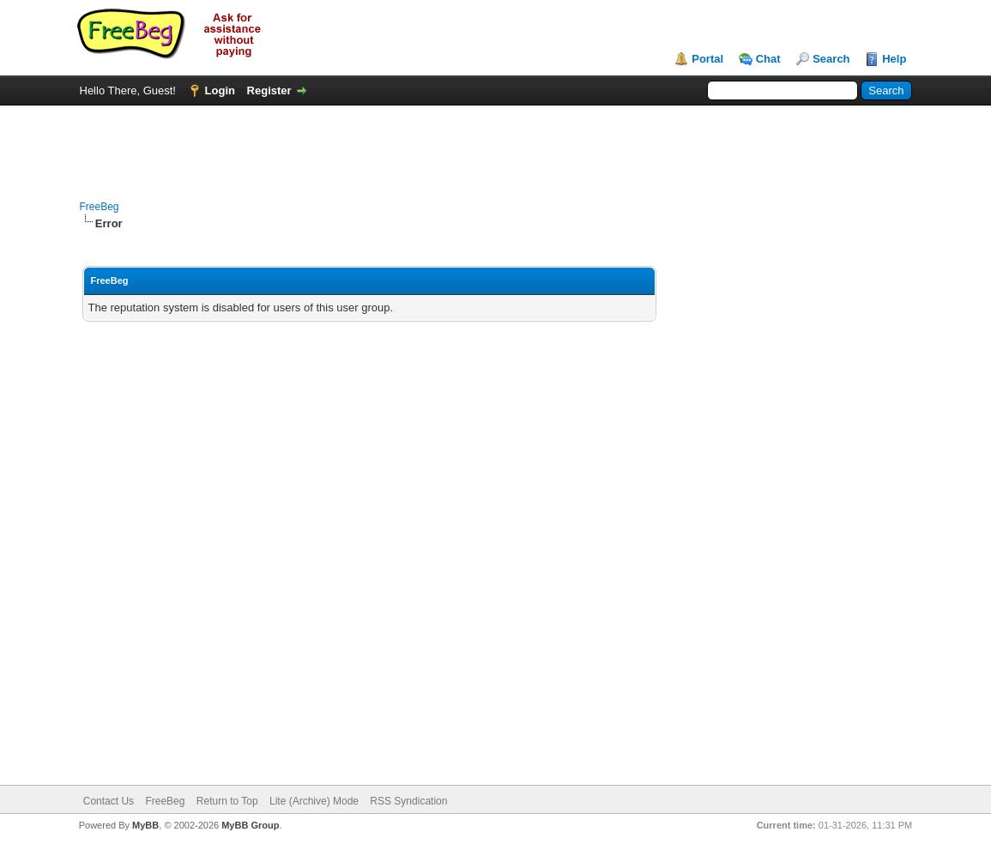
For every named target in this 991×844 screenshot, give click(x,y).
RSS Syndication (408, 801)
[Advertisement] (496, 144)
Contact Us (108, 801)
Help (894, 58)
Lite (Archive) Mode (314, 801)
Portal (707, 58)
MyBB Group (250, 825)
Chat (768, 58)
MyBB (145, 825)
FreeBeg (99, 207)
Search (831, 58)
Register (269, 90)
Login (220, 90)
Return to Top (227, 801)
